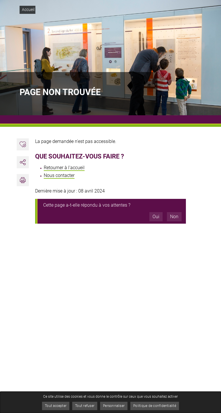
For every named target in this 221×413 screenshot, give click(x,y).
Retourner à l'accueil (64, 167)
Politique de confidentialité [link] (154, 406)
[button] (23, 180)
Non (174, 216)
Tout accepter (55, 406)
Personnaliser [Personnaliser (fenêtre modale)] (114, 406)
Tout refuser (84, 406)
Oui (156, 216)
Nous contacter (59, 175)
